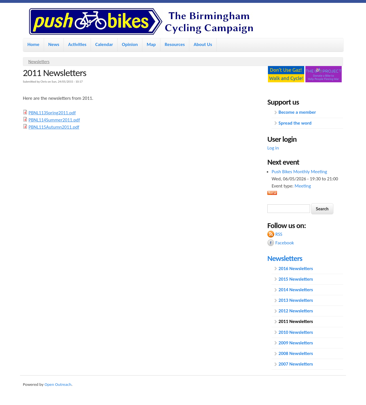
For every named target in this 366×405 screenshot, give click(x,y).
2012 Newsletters (296, 311)
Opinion (130, 44)
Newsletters (38, 61)
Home (33, 44)
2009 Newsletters (296, 343)
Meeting (303, 186)
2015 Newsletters (296, 279)
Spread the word (295, 123)
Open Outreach (58, 384)
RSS (278, 234)
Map (151, 44)
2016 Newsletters (296, 269)
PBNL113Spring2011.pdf (52, 113)
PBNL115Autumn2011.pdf (54, 127)
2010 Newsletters (296, 332)
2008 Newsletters (296, 353)
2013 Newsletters (296, 300)
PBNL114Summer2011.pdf (54, 120)
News (53, 44)
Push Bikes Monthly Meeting (299, 172)
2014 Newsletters (296, 290)
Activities (77, 44)
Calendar (104, 44)
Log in (273, 148)
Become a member (297, 112)
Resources (175, 44)
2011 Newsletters (296, 321)
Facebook (284, 243)
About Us (203, 44)
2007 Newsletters (296, 364)
